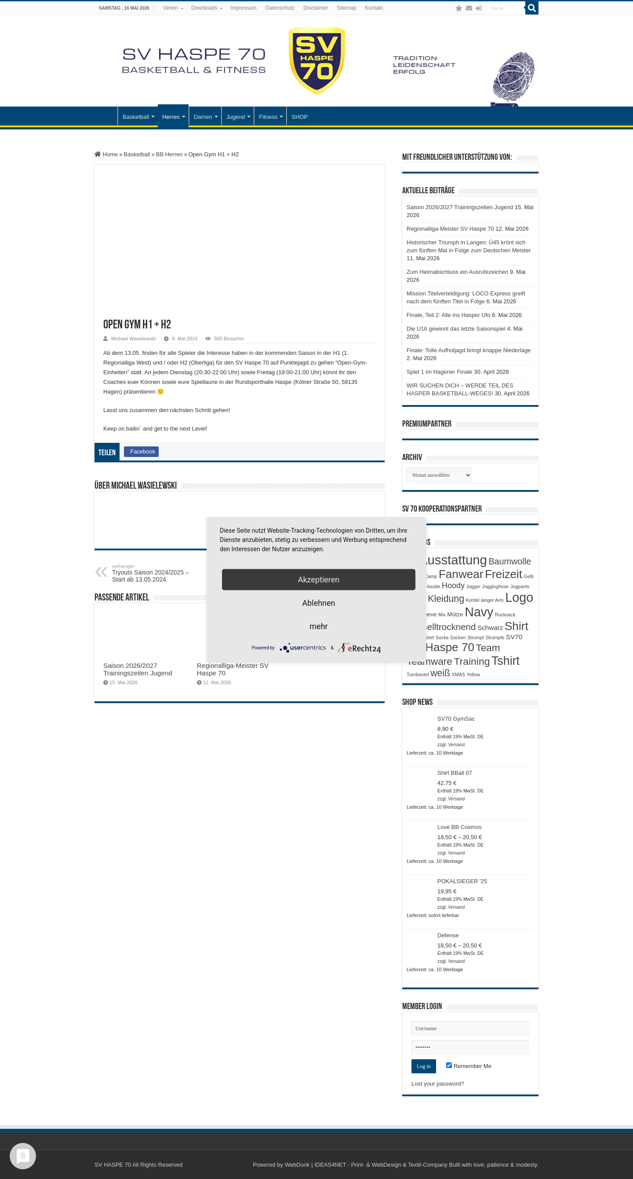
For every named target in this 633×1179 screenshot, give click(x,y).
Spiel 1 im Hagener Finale (440, 371)
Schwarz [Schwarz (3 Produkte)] (490, 627)
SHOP (299, 117)
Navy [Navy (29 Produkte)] (479, 612)
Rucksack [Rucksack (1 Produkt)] (505, 614)
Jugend (235, 117)
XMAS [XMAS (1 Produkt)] (458, 674)
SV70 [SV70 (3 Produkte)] (514, 637)
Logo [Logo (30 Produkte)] (519, 597)
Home (106, 154)
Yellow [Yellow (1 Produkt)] (473, 674)
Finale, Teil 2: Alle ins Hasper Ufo (449, 315)
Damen (203, 117)
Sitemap (346, 8)
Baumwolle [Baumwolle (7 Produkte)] (509, 561)
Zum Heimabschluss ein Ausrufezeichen (457, 272)
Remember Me (468, 1066)
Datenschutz (280, 8)
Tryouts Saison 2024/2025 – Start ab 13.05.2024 (157, 573)
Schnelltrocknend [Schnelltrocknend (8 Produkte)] (441, 627)
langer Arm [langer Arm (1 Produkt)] (492, 600)
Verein (170, 8)
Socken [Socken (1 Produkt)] (458, 637)
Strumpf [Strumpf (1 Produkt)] (475, 637)
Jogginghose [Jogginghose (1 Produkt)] (495, 586)
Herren (171, 117)
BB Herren (169, 154)
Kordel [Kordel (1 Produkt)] (473, 600)
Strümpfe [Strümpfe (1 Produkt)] (494, 637)
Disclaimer (315, 8)
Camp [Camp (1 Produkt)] (431, 576)
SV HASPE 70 (113, 1164)
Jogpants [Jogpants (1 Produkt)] (519, 586)
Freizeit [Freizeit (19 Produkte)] (503, 574)
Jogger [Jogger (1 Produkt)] (473, 586)
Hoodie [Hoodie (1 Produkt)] (433, 586)
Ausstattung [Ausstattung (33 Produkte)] (453, 560)
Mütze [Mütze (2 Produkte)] (455, 614)
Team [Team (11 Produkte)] (488, 647)
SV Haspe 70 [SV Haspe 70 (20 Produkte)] (440, 647)
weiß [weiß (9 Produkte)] (440, 673)
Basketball (136, 117)
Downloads (204, 8)
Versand (456, 744)
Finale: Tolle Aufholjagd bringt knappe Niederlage (469, 350)
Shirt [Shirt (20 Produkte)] (516, 626)
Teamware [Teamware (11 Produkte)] (429, 661)
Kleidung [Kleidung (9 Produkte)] (446, 598)
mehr (318, 626)
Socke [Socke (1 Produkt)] (442, 637)
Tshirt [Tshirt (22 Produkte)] (505, 660)
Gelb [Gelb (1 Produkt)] (529, 576)
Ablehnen (318, 603)
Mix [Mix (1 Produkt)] (442, 614)
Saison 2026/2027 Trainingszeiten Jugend (137, 669)
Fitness (268, 117)
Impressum (243, 8)
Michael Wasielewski (133, 338)
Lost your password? (437, 1083)
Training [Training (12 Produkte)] (472, 661)
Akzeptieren (319, 579)
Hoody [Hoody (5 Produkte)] (453, 585)
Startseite (106, 116)
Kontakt (374, 8)
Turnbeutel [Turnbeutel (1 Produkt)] (418, 674)
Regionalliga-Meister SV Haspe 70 (450, 228)
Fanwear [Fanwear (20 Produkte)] (461, 574)
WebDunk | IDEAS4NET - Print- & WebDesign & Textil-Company (366, 1164)
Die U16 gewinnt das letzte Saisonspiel (456, 328)
